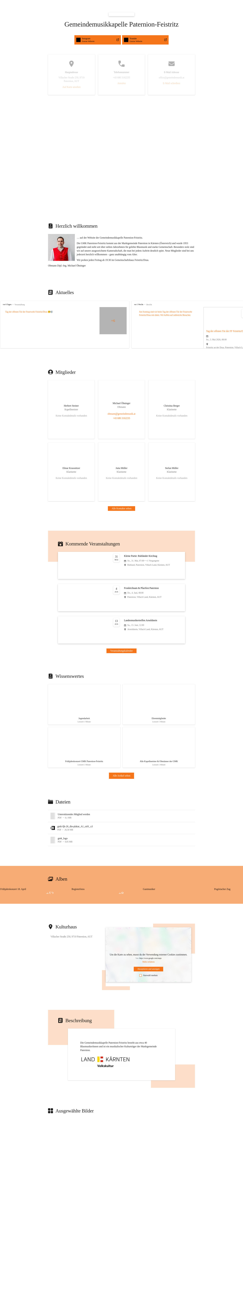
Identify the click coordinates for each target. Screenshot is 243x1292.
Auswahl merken (148, 980)
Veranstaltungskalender (121, 650)
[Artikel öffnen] (84, 705)
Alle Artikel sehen (121, 780)
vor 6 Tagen (7, 304)
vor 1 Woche (156, 304)
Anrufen (121, 83)
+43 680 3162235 (121, 418)
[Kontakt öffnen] (71, 409)
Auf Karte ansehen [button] (71, 87)
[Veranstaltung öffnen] (121, 565)
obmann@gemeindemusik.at (121, 413)
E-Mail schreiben (171, 83)
